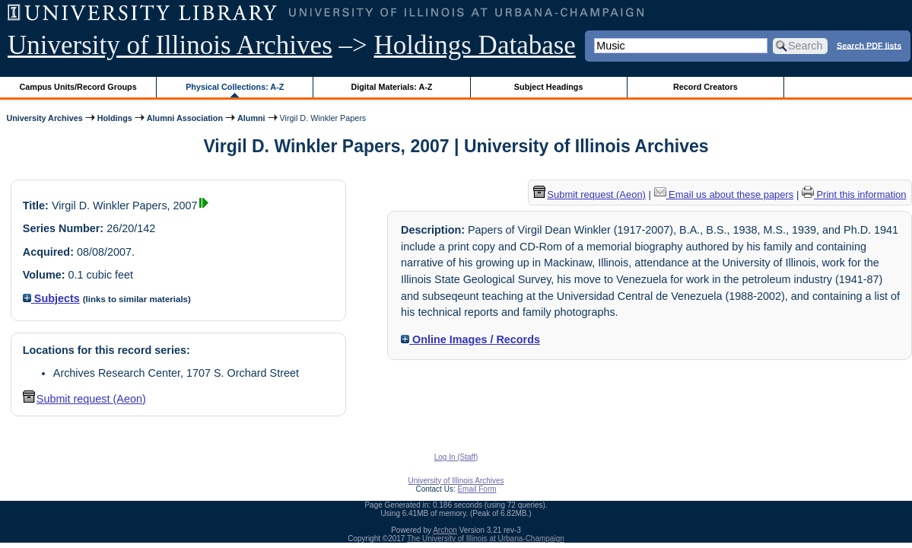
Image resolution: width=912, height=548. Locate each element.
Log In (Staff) (456, 457)
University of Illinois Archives (170, 45)
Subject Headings (548, 86)
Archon (445, 530)
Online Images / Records (470, 339)
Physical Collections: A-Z (235, 86)
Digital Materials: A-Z (391, 86)
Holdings (114, 118)
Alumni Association (185, 118)
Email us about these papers (724, 194)
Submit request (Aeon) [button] (84, 399)
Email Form (476, 489)
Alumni (251, 118)
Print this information (854, 194)
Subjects (51, 298)
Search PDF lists (869, 44)
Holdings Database (475, 45)
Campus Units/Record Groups (78, 86)
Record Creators (705, 86)
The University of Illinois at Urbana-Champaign (485, 538)
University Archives (44, 118)
